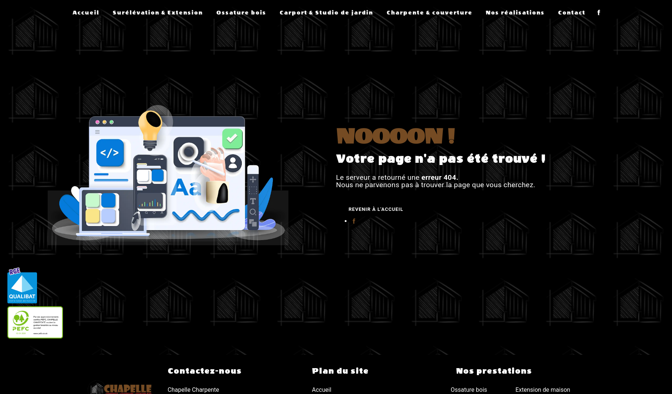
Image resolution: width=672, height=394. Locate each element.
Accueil (86, 13)
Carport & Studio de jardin (326, 13)
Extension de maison (542, 389)
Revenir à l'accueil (376, 209)
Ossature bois (241, 13)
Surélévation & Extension (158, 13)
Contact (571, 13)
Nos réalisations (515, 13)
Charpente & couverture (429, 13)
